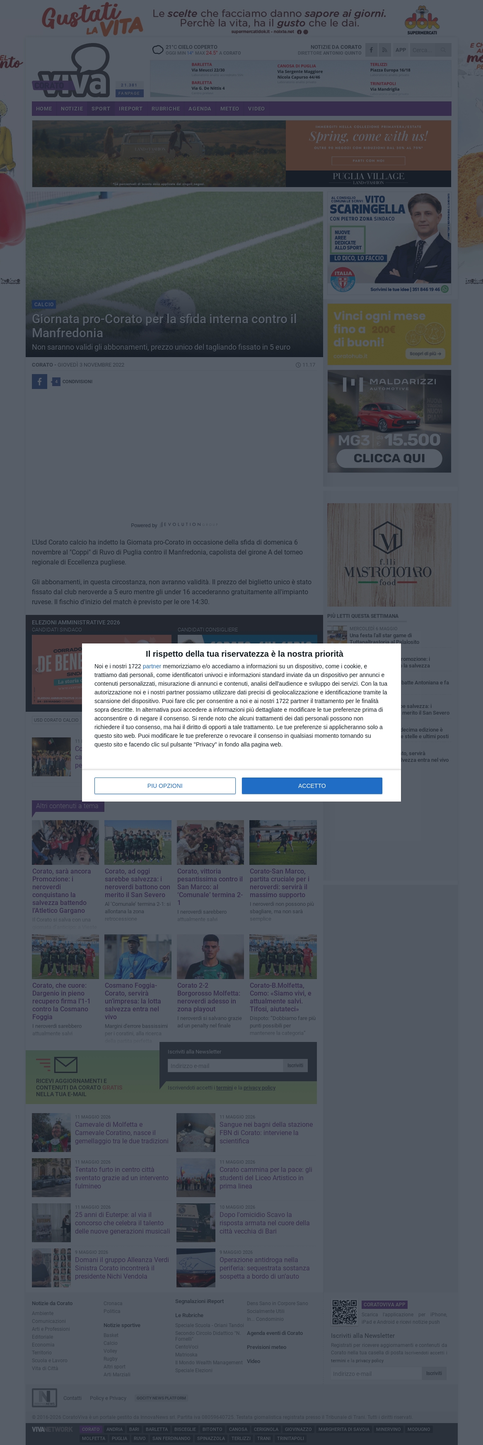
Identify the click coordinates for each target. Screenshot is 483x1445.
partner (152, 666)
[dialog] (241, 722)
